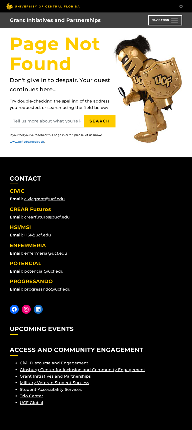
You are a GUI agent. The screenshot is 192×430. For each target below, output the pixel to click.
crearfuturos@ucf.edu (47, 217)
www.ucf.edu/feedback (27, 141)
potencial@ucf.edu (44, 271)
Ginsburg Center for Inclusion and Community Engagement (82, 369)
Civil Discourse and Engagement (54, 363)
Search (100, 121)
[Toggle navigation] (165, 20)
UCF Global (31, 402)
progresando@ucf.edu (47, 289)
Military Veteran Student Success (54, 382)
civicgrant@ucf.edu (44, 199)
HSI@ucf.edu (37, 235)
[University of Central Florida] (43, 6)
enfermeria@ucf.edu (45, 253)
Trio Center (31, 396)
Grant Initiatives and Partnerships (55, 20)
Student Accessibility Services (51, 389)
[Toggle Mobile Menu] (181, 5)
